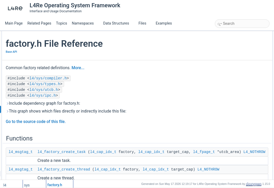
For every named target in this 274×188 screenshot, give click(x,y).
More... (140, 68)
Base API (73, 52)
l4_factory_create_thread (238, 45)
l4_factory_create (233, 85)
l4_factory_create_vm (236, 68)
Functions (223, 34)
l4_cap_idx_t (165, 152)
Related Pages (39, 23)
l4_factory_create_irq (235, 62)
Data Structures (118, 23)
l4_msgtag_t (83, 152)
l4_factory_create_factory (238, 51)
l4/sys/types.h (107, 84)
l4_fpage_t (165, 158)
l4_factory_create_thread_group (243, 80)
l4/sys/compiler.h (110, 78)
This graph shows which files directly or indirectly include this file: (128, 111)
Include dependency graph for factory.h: (105, 103)
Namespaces (85, 23)
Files (144, 23)
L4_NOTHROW (137, 163)
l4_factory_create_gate (236, 57)
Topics (61, 23)
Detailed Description (230, 91)
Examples (164, 23)
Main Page (14, 23)
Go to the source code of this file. (98, 121)
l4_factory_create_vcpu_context (243, 74)
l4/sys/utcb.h (106, 90)
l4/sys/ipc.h (105, 95)
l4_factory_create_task (124, 152)
